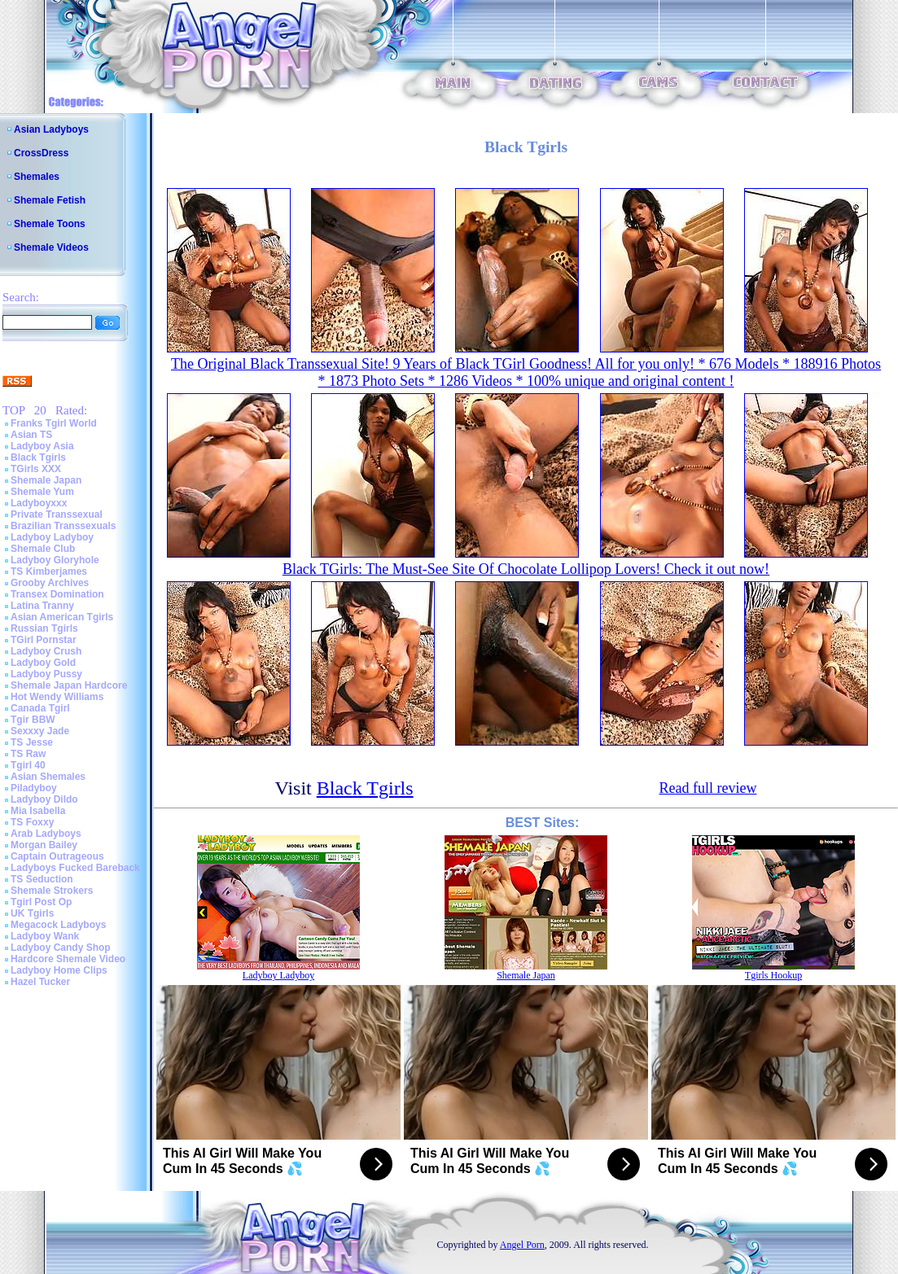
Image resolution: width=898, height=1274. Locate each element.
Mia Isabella (38, 810)
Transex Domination (57, 594)
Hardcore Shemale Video (68, 959)
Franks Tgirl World (54, 423)
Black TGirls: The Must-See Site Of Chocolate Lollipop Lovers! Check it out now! (526, 569)
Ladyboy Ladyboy (52, 537)
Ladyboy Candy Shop (61, 947)
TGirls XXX (36, 469)
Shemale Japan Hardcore (69, 685)
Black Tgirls (38, 457)
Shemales (36, 176)
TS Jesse (32, 742)
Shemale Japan (46, 480)
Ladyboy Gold (43, 662)
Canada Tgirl (40, 708)
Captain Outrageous (57, 856)
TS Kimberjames (49, 571)
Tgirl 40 (28, 765)
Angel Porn (522, 1244)
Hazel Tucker (40, 981)
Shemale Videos (51, 247)
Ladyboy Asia (42, 446)
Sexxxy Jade (40, 731)
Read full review (707, 788)
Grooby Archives (50, 583)
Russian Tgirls (44, 628)
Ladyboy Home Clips (59, 970)
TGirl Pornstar (44, 640)
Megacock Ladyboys (58, 924)
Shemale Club (43, 548)
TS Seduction (42, 879)
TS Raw (28, 754)
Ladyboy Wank (45, 936)
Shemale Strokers (52, 890)
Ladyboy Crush (46, 651)
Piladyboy (34, 788)
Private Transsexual (57, 514)
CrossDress (41, 153)
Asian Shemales (48, 776)
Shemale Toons (49, 224)
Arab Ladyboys (46, 833)
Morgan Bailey (44, 845)
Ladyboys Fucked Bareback (75, 867)
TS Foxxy (32, 822)
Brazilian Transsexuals (63, 526)
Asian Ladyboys (51, 129)
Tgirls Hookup (773, 975)
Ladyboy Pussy (46, 674)
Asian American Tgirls (62, 617)
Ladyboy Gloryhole (55, 560)
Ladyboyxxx (39, 503)
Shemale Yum (42, 491)
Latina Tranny (42, 605)
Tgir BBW (33, 719)
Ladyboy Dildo (44, 799)
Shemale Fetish (49, 200)
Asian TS (31, 434)
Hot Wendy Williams (57, 697)
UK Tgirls (32, 913)
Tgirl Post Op (41, 902)
